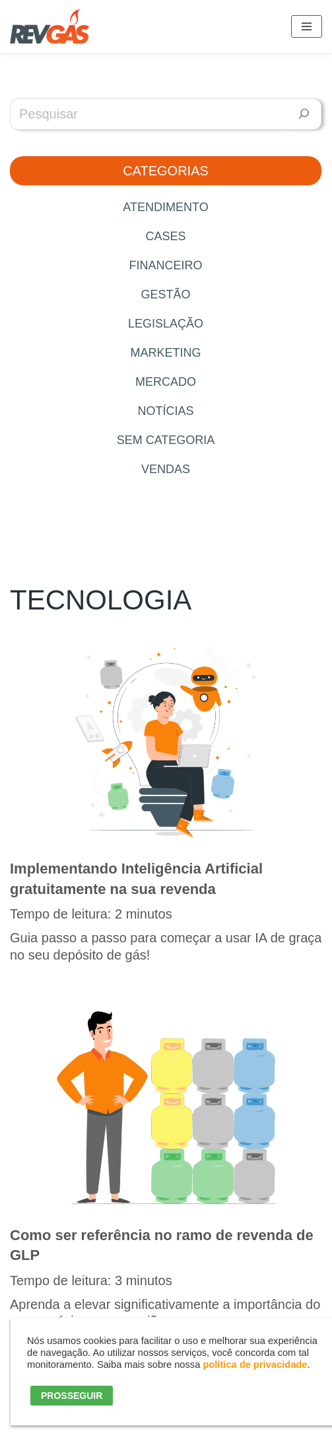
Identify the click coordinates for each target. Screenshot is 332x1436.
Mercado (165, 381)
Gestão (165, 294)
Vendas (165, 469)
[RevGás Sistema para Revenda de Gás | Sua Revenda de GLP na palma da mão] (49, 26)
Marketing (165, 352)
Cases (165, 236)
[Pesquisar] (303, 114)
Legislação (165, 323)
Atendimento (165, 207)
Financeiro (165, 265)
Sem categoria (166, 440)
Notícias (165, 411)
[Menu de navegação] (306, 26)
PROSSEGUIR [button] (71, 1395)
